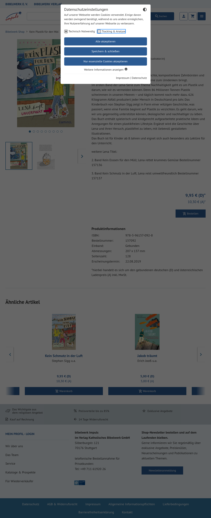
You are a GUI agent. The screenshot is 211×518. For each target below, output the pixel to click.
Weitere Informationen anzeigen (105, 69)
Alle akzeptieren (105, 41)
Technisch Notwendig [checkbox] (82, 31)
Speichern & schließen (106, 51)
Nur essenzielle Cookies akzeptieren (105, 61)
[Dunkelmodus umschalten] (145, 10)
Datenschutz (139, 78)
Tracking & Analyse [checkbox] (113, 31)
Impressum (123, 78)
